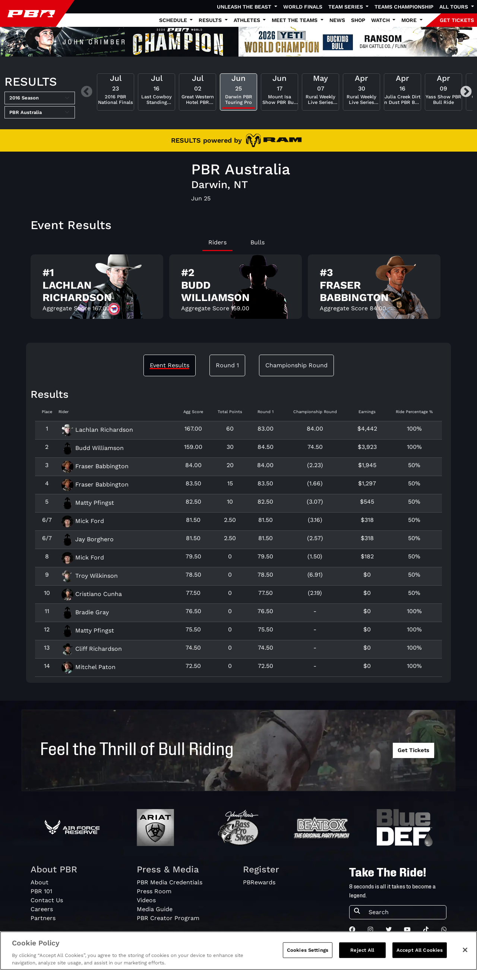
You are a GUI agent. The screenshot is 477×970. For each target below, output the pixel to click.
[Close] (465, 955)
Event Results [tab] (169, 365)
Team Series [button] (346, 7)
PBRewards (259, 882)
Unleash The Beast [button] (245, 7)
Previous (86, 91)
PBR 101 (41, 891)
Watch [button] (381, 20)
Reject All (362, 955)
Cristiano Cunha (91, 593)
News (337, 20)
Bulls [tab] (257, 242)
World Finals (302, 7)
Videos (146, 900)
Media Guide (155, 909)
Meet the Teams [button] (295, 20)
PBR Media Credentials (169, 882)
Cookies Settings (307, 955)
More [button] (409, 20)
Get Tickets (413, 750)
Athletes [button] (248, 20)
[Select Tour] (39, 112)
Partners (43, 918)
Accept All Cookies (420, 955)
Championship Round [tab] (296, 365)
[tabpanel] (238, 289)
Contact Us (47, 900)
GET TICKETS (457, 20)
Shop (358, 20)
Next (466, 91)
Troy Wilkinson (89, 575)
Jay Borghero (87, 539)
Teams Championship (404, 7)
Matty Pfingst (87, 502)
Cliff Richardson (91, 648)
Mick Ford (82, 520)
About (39, 882)
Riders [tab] (217, 242)
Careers (42, 909)
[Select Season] (39, 98)
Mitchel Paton (88, 667)
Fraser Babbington (95, 466)
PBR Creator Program (168, 918)
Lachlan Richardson (97, 429)
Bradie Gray (85, 612)
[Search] (405, 912)
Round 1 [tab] (227, 365)
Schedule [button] (174, 20)
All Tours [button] (454, 7)
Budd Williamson (92, 447)
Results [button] (211, 20)
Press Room (154, 891)
